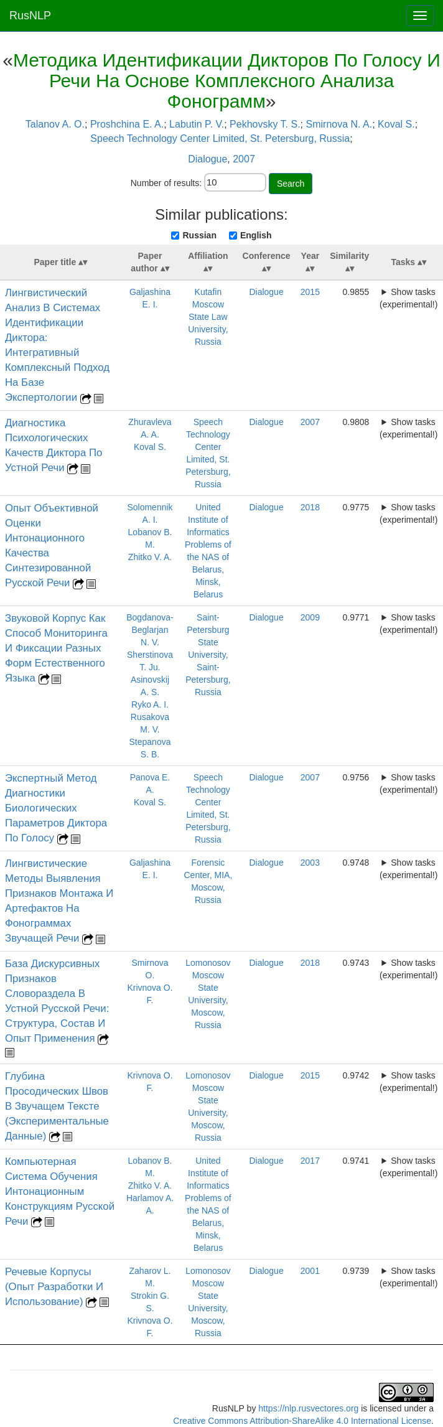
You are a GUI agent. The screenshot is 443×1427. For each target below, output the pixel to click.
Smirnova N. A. (339, 124)
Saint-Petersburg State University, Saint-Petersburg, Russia (207, 654)
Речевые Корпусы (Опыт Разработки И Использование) (54, 1287)
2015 (310, 292)
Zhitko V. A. (150, 557)
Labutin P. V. (196, 124)
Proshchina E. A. (127, 124)
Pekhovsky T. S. (265, 124)
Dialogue (207, 159)
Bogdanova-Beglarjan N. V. (150, 629)
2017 (310, 1161)
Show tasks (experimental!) (408, 298)
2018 (310, 507)
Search (290, 184)
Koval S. (396, 124)
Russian (199, 235)
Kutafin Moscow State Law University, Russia (208, 317)
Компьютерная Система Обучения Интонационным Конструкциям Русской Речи (59, 1191)
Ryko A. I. (150, 704)
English (256, 235)
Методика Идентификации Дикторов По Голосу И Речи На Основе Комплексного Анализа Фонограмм (227, 80)
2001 (310, 1271)
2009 (310, 617)
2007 (244, 159)
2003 (310, 863)
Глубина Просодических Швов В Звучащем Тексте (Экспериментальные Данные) (57, 1106)
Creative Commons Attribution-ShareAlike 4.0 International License (302, 1421)
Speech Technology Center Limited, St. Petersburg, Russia (220, 138)
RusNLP (30, 15)
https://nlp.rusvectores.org (308, 1408)
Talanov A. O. (55, 124)
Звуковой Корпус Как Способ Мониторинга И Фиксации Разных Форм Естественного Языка (56, 648)
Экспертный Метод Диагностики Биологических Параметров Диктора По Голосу (56, 808)
